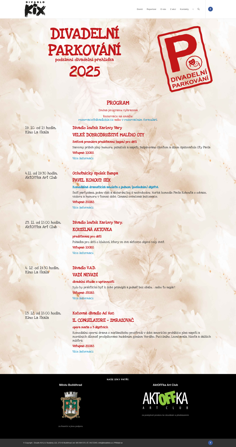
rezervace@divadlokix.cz (96, 120)
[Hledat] (198, 9)
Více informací (83, 158)
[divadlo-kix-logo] (35, 9)
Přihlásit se (118, 443)
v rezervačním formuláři (139, 120)
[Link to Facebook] (210, 9)
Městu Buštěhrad (70, 385)
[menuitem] (140, 9)
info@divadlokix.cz (106, 443)
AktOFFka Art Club (165, 385)
